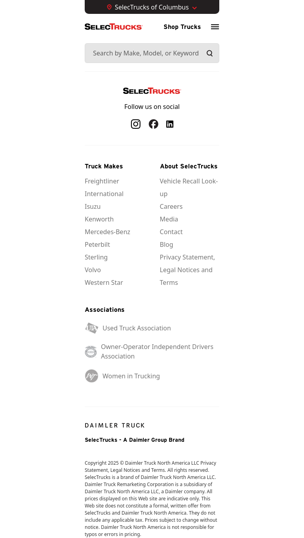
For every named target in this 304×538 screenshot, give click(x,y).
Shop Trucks (182, 26)
